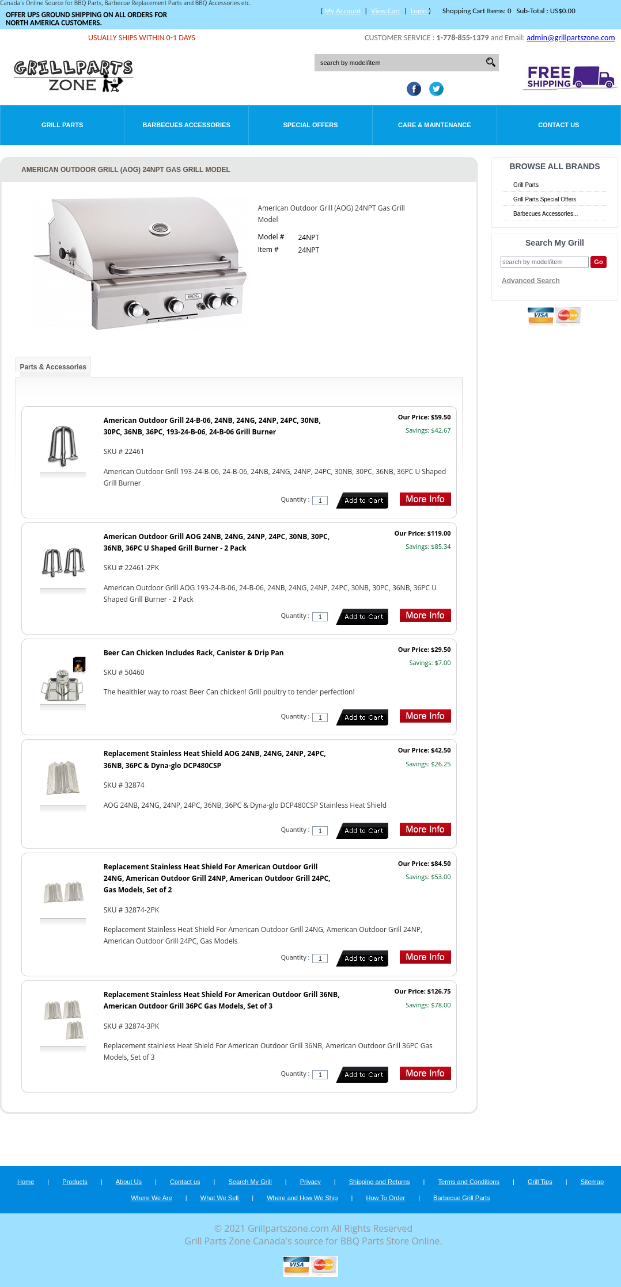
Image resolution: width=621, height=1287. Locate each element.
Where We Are (151, 1197)
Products (74, 1181)
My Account (342, 10)
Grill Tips (540, 1181)
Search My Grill (250, 1181)
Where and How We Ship (302, 1197)
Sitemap (592, 1181)
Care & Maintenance (434, 124)
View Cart (385, 10)
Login (419, 10)
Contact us (185, 1181)
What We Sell (220, 1197)
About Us (129, 1181)
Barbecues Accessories (186, 124)
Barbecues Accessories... (545, 214)
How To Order (385, 1197)
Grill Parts (62, 124)
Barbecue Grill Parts (461, 1197)
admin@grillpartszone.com (571, 38)
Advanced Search (531, 281)
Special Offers (310, 124)
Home (25, 1181)
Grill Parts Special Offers (544, 199)
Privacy (310, 1181)
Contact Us (558, 124)
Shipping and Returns (379, 1181)
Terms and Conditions (468, 1181)
